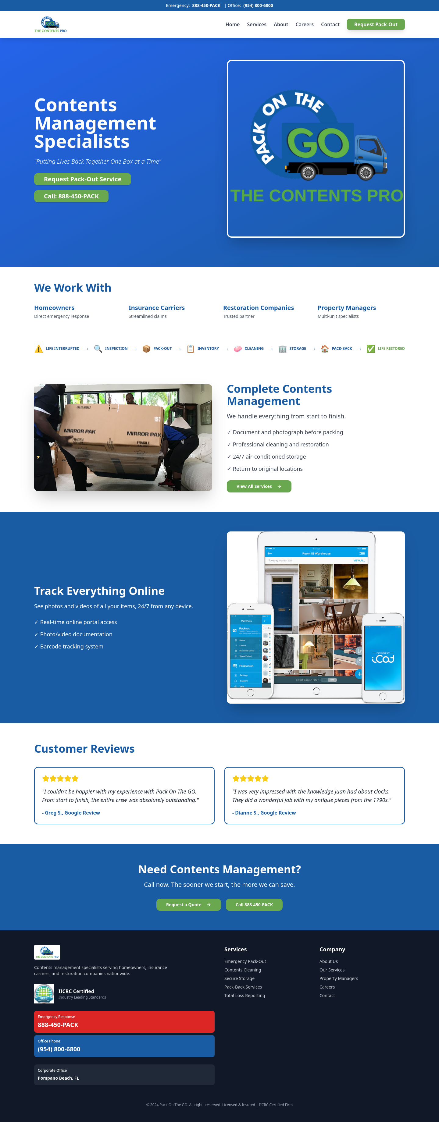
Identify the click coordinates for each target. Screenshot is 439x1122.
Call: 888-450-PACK (71, 196)
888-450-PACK (206, 5)
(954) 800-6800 (258, 5)
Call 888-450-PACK (254, 904)
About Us (328, 961)
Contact (330, 24)
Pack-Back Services (243, 987)
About (281, 24)
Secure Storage (239, 978)
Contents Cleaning (242, 970)
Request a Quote (188, 904)
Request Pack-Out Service (82, 179)
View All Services (259, 486)
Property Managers (338, 978)
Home (233, 24)
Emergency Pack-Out (245, 961)
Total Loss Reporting (244, 995)
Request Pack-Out (376, 24)
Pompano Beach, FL (58, 1078)
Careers (304, 24)
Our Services (331, 970)
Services (256, 24)
